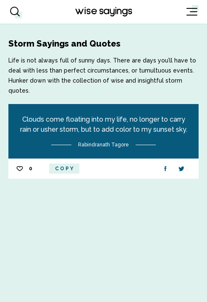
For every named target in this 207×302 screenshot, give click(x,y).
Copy (65, 169)
